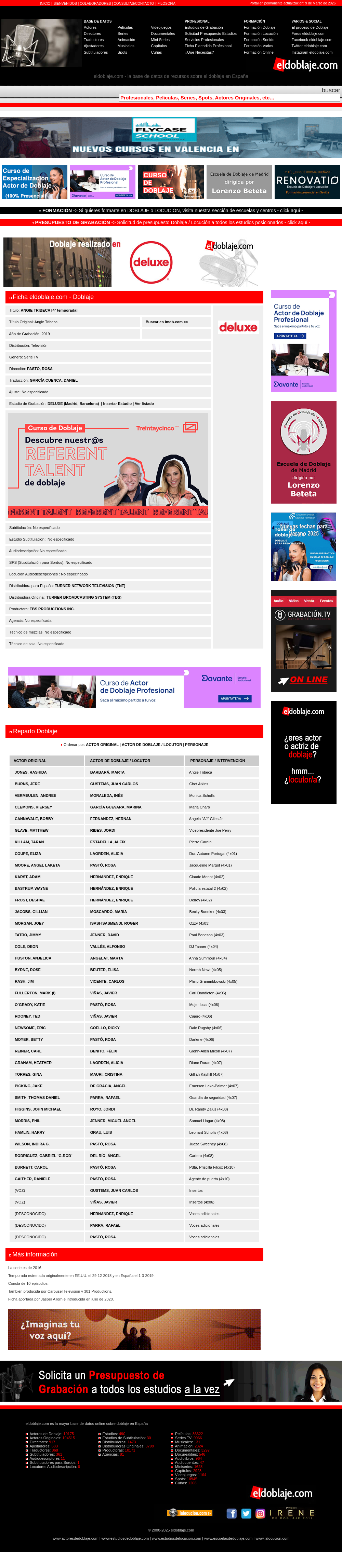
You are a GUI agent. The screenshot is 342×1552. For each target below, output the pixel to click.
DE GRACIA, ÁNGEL (108, 1086)
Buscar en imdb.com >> (166, 322)
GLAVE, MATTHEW (32, 830)
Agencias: (109, 1454)
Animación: (183, 1446)
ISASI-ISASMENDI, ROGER (114, 923)
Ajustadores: (39, 1446)
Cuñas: (179, 1483)
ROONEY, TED (27, 1016)
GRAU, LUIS (101, 1132)
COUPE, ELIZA (28, 854)
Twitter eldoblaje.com (309, 46)
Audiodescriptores (43, 1458)
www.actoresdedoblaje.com (75, 1538)
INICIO (45, 3)
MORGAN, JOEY (29, 923)
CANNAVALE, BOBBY (34, 819)
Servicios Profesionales (204, 40)
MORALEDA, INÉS (106, 795)
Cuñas (156, 52)
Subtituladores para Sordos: (52, 1462)
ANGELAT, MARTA (106, 958)
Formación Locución (261, 33)
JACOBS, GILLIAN (31, 912)
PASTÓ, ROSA (40, 369)
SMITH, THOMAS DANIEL (37, 1097)
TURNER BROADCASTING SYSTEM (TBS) (84, 597)
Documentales (163, 33)
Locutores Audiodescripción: (52, 1467)
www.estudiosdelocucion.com (176, 1538)
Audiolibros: (183, 1458)
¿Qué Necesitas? (199, 52)
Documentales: (186, 1450)
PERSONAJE (196, 745)
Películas (125, 27)
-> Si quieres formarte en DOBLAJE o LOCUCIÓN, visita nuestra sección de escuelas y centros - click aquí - (172, 210)
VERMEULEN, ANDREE (35, 795)
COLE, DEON (26, 946)
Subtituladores (96, 52)
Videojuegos (161, 27)
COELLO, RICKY (105, 1028)
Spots (122, 52)
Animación (126, 40)
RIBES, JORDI (102, 830)
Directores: (37, 1442)
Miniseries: (182, 1467)
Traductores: (39, 1450)
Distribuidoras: (113, 1442)
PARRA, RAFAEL (105, 1097)
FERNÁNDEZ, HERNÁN (111, 819)
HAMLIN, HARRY (30, 1132)
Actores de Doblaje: (45, 1434)
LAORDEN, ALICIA (106, 854)
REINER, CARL (28, 1051)
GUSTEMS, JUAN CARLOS (114, 784)
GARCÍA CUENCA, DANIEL (54, 380)
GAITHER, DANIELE (32, 1179)
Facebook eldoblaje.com (312, 40)
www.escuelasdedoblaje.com (228, 1538)
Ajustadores (94, 46)
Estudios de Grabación (204, 27)
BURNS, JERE (27, 784)
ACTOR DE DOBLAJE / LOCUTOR (152, 745)
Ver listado (144, 403)
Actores (90, 27)
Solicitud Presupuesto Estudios (211, 33)
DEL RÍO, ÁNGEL (105, 1156)
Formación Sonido (259, 40)
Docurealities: (185, 1454)
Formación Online (259, 52)
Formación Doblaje (259, 27)
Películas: (182, 1434)
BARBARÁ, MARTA (107, 772)
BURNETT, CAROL (31, 1167)
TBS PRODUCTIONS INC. (52, 609)
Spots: (179, 1479)
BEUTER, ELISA (104, 970)
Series (123, 33)
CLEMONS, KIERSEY (33, 807)
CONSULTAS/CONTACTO (134, 3)
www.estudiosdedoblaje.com (125, 1538)
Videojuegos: (184, 1475)
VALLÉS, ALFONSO (107, 946)
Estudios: (108, 1434)
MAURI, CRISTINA (106, 1074)
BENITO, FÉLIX (103, 1051)
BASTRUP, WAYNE (31, 888)
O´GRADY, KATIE (30, 1005)
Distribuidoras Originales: (122, 1446)
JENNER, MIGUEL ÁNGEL (113, 1121)
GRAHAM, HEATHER (33, 1063)
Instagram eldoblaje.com (312, 52)
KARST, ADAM (27, 877)
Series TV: (182, 1438)
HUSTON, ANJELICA (33, 958)
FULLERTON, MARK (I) (35, 993)
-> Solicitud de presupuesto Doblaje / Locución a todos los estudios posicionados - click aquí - (171, 222)
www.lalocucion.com (272, 1538)
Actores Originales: (44, 1438)
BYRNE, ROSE (28, 970)
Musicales (126, 46)
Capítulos (159, 46)
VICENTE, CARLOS (107, 981)
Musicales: (182, 1442)
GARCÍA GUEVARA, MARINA (116, 807)
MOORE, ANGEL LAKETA (37, 865)
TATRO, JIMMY (28, 935)
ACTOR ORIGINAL (102, 745)
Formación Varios (258, 46)
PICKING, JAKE (28, 1086)
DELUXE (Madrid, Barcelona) (73, 403)
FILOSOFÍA (166, 3)
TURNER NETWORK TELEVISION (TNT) (90, 586)
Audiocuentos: (185, 1462)
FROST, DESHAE (30, 900)
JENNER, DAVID (104, 935)
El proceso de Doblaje (310, 27)
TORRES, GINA (28, 1074)
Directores (92, 33)
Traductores (94, 40)
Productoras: (111, 1450)
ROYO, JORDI (102, 1109)
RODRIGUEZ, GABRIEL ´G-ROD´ (43, 1156)
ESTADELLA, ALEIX (108, 842)
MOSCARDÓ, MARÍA (108, 912)
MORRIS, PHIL (27, 1121)
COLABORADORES (95, 3)
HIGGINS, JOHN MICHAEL (38, 1109)
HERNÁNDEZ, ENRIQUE (111, 877)
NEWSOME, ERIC (30, 1028)
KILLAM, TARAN (29, 842)
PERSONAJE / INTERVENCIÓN (217, 761)
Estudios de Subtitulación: (122, 1438)
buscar (331, 90)
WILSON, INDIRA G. (32, 1144)
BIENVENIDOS (66, 3)
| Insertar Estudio (116, 403)
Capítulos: (182, 1471)
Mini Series (160, 40)
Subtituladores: (41, 1454)
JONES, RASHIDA (31, 772)
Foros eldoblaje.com (309, 33)
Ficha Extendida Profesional (208, 46)
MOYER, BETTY (29, 1039)
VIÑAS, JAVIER (103, 993)
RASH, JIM (24, 981)
